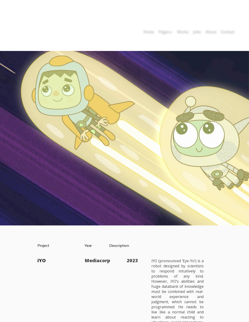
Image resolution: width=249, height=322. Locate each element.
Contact (227, 31)
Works (182, 31)
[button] (165, 32)
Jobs (197, 31)
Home (148, 31)
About (210, 31)
